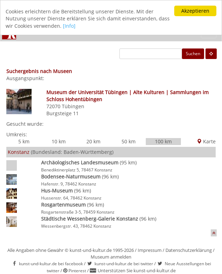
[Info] (69, 25)
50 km (129, 141)
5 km (24, 141)
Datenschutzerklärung (188, 250)
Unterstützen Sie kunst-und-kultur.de (137, 270)
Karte (206, 141)
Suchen (193, 54)
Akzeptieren (195, 10)
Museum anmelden (111, 257)
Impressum (150, 250)
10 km (59, 141)
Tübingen (73, 106)
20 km (93, 141)
